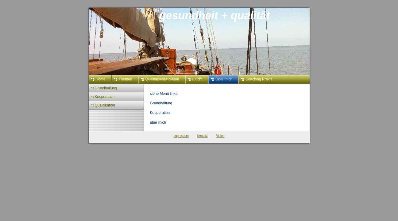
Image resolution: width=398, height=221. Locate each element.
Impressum (181, 136)
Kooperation (160, 112)
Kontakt (202, 136)
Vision (220, 136)
